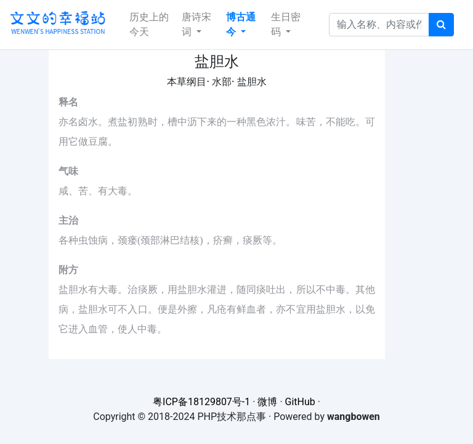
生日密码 (286, 24)
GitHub (300, 402)
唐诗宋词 (196, 24)
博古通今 (241, 24)
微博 (267, 402)
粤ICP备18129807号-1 (201, 402)
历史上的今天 (149, 24)
